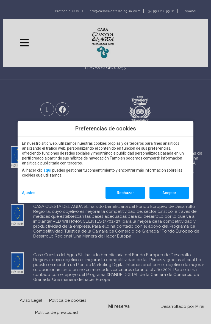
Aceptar (169, 193)
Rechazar (125, 193)
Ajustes (28, 193)
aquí (47, 170)
